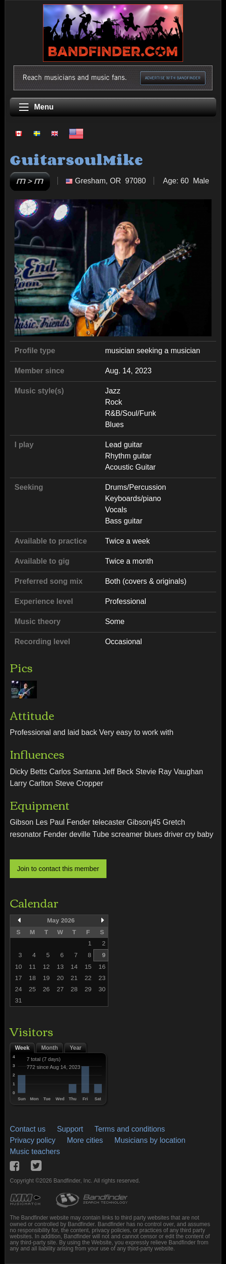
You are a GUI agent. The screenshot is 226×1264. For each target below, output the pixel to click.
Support (70, 1129)
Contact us (27, 1129)
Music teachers (35, 1151)
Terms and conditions (129, 1129)
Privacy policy (33, 1140)
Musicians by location (149, 1140)
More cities (85, 1140)
